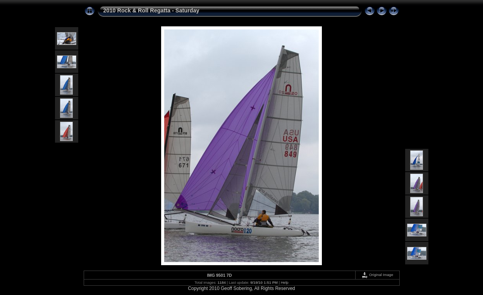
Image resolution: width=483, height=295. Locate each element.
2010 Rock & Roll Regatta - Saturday (151, 10)
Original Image (377, 275)
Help (285, 282)
